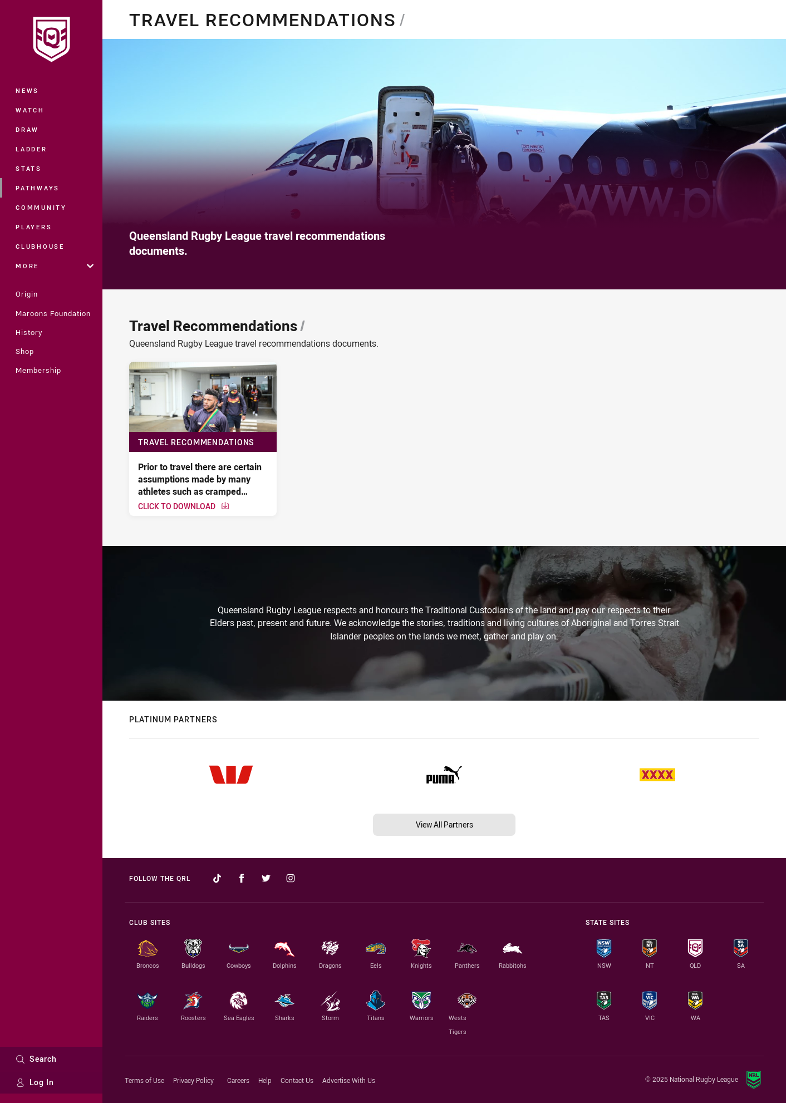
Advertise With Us (348, 1080)
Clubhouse (40, 246)
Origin (27, 294)
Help (265, 1080)
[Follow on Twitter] (266, 878)
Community (41, 207)
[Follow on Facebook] (241, 878)
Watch (30, 110)
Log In (35, 1082)
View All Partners (444, 824)
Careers (238, 1080)
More (55, 266)
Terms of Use (144, 1080)
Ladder (31, 149)
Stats (29, 168)
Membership (38, 370)
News (27, 90)
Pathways (38, 188)
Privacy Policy (193, 1080)
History (29, 332)
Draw (27, 129)
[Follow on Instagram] (290, 878)
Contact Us (297, 1080)
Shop (25, 351)
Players (34, 227)
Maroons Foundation (53, 313)
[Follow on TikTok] (217, 878)
